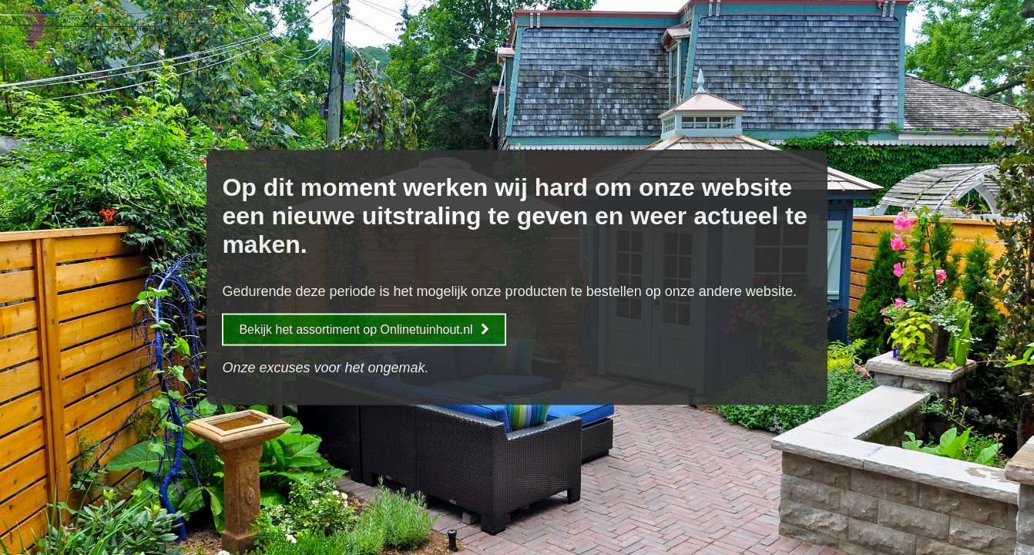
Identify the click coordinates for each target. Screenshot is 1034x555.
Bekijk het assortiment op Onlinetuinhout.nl (363, 329)
